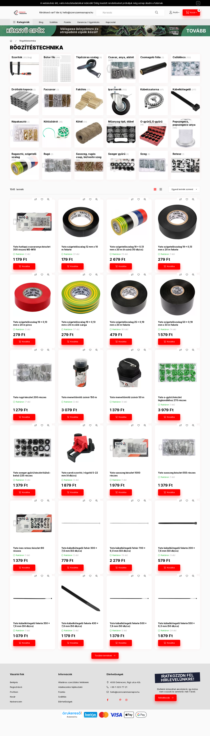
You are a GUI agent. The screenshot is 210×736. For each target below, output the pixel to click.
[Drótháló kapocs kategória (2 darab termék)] (22, 89)
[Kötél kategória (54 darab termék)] (79, 121)
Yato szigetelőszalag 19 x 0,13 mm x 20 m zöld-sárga (78, 323)
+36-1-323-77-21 (118, 687)
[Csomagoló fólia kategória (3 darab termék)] (150, 57)
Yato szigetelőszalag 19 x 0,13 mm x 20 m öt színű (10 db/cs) (127, 248)
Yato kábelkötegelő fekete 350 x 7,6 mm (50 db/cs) (31, 624)
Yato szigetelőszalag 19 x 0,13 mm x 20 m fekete (175, 248)
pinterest (120, 700)
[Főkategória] (11, 40)
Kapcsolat (111, 22)
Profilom (14, 692)
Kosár (13, 696)
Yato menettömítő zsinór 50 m (127, 397)
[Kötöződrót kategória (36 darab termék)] (51, 121)
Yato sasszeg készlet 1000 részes (125, 474)
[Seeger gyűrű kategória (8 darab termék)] (116, 153)
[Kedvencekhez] (42, 199)
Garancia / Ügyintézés (88, 22)
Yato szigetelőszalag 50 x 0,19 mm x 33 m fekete (175, 323)
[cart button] (191, 12)
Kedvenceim (16, 701)
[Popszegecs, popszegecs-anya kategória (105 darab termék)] (185, 123)
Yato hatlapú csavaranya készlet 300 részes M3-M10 (31, 248)
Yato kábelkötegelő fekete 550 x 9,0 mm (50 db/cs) (176, 624)
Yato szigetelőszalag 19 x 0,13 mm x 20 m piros (30, 323)
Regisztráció (16, 687)
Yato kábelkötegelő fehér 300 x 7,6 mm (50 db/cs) (79, 549)
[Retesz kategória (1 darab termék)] (177, 153)
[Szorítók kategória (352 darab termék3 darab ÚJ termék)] (17, 57)
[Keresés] (156, 13)
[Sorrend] (184, 189)
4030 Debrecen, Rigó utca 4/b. (125, 682)
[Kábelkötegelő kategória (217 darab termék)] (182, 89)
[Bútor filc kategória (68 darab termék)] (49, 57)
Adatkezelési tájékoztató (70, 687)
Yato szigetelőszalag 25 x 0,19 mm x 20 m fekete (127, 323)
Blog (41, 22)
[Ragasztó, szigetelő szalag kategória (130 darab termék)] (24, 155)
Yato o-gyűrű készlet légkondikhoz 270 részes (172, 398)
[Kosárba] (24, 266)
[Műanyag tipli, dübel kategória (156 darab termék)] (121, 121)
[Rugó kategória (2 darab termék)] (47, 153)
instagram (126, 700)
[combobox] (130, 12)
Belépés (14, 682)
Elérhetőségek (65, 701)
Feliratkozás (164, 697)
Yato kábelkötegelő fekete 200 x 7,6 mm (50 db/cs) (176, 549)
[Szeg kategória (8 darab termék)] (143, 153)
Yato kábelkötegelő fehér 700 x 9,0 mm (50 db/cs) (127, 549)
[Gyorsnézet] (48, 199)
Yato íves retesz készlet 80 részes (28, 549)
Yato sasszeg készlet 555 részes (177, 472)
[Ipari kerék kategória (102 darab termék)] (114, 89)
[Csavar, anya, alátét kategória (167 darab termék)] (121, 57)
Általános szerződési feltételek (73, 682)
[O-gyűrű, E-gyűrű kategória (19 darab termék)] (151, 121)
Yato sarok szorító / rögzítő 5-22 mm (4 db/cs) (79, 474)
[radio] (160, 189)
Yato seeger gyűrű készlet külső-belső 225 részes (32, 474)
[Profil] (174, 12)
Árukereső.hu (72, 717)
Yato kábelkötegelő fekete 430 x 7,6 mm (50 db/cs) (79, 624)
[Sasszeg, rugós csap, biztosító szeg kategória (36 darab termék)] (89, 155)
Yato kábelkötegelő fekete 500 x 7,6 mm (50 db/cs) (128, 624)
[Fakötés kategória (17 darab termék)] (81, 89)
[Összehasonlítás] (35, 199)
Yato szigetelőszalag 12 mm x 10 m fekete (79, 248)
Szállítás (54, 22)
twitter (114, 700)
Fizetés (67, 22)
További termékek (103, 655)
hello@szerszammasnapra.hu (78, 12)
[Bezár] (198, 3)
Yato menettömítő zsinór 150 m (79, 397)
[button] (21, 22)
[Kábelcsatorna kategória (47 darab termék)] (149, 89)
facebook (107, 700)
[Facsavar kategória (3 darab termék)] (50, 89)
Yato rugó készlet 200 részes (29, 397)
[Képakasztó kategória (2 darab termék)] (19, 121)
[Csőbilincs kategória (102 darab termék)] (179, 57)
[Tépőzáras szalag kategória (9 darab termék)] (87, 57)
